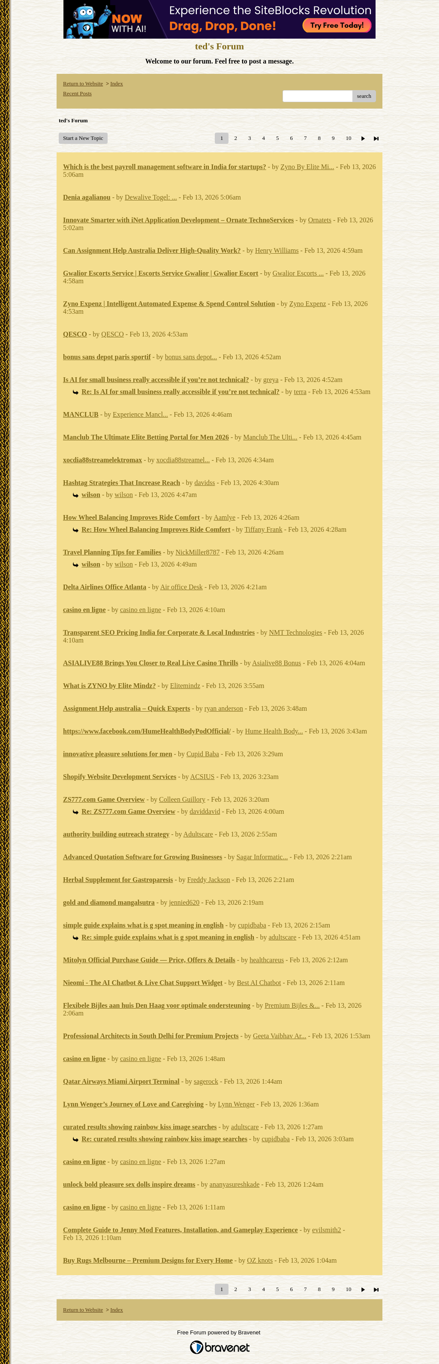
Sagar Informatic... (262, 857)
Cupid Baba (202, 754)
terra (300, 391)
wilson (123, 494)
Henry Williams (277, 250)
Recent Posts (77, 93)
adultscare (282, 937)
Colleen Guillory (182, 799)
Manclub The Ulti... (270, 437)
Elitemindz (185, 685)
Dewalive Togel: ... (151, 197)
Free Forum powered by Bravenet (219, 1332)
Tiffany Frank (263, 529)
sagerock (206, 1081)
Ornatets (319, 220)
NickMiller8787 (197, 552)
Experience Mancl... (140, 414)
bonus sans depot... (191, 357)
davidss (205, 482)
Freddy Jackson (208, 879)
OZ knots (260, 1260)
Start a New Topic (83, 138)
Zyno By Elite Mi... (307, 166)
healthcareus (267, 960)
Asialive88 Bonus (276, 663)
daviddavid (204, 811)
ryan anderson (223, 708)
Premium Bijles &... (292, 1005)
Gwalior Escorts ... (298, 273)
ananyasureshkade (234, 1184)
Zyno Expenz (307, 303)
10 (348, 138)
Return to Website (83, 83)
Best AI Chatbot (259, 982)
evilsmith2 (326, 1230)
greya (271, 379)
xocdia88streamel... (183, 460)
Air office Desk (181, 587)
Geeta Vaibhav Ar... (280, 1036)
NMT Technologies (295, 632)
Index (116, 83)
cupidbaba (252, 925)
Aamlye (224, 517)
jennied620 (184, 902)
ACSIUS (202, 776)
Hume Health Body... (274, 731)
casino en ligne (140, 609)
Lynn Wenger (236, 1104)
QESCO (112, 334)
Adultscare (198, 834)
